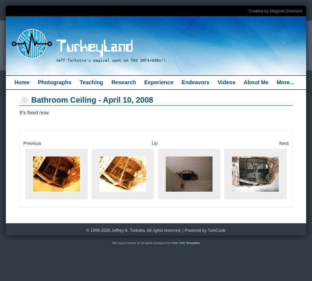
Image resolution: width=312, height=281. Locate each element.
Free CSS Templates (186, 243)
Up (155, 143)
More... (285, 82)
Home (22, 82)
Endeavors (195, 82)
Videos (227, 82)
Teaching (91, 82)
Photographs (54, 82)
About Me (256, 82)
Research (124, 82)
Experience (159, 82)
